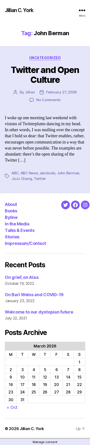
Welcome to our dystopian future (39, 311)
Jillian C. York (19, 10)
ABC (15, 173)
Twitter (40, 178)
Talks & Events (19, 230)
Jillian (30, 92)
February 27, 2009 (61, 92)
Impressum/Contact (25, 243)
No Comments (48, 100)
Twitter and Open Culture (45, 75)
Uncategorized (45, 58)
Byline (11, 217)
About (11, 204)
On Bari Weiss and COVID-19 (34, 294)
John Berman (68, 173)
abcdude (47, 173)
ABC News (29, 173)
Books (11, 210)
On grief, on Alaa (21, 277)
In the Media (17, 223)
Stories (12, 236)
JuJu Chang (22, 178)
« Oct (12, 407)
